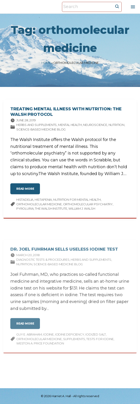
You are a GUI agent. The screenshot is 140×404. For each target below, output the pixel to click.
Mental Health (70, 126)
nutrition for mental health (77, 201)
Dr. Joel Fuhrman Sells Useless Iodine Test (64, 255)
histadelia (24, 201)
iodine (48, 341)
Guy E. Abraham (29, 341)
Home (46, 63)
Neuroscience (95, 126)
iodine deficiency (69, 341)
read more (26, 192)
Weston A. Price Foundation (40, 350)
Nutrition (116, 126)
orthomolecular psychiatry (88, 205)
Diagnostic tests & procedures (43, 266)
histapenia (43, 201)
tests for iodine (100, 345)
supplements (74, 345)
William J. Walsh (81, 210)
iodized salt (95, 341)
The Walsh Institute (51, 210)
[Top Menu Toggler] (133, 7)
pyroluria (25, 210)
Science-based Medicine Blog (41, 130)
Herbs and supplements (36, 126)
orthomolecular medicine (39, 205)
